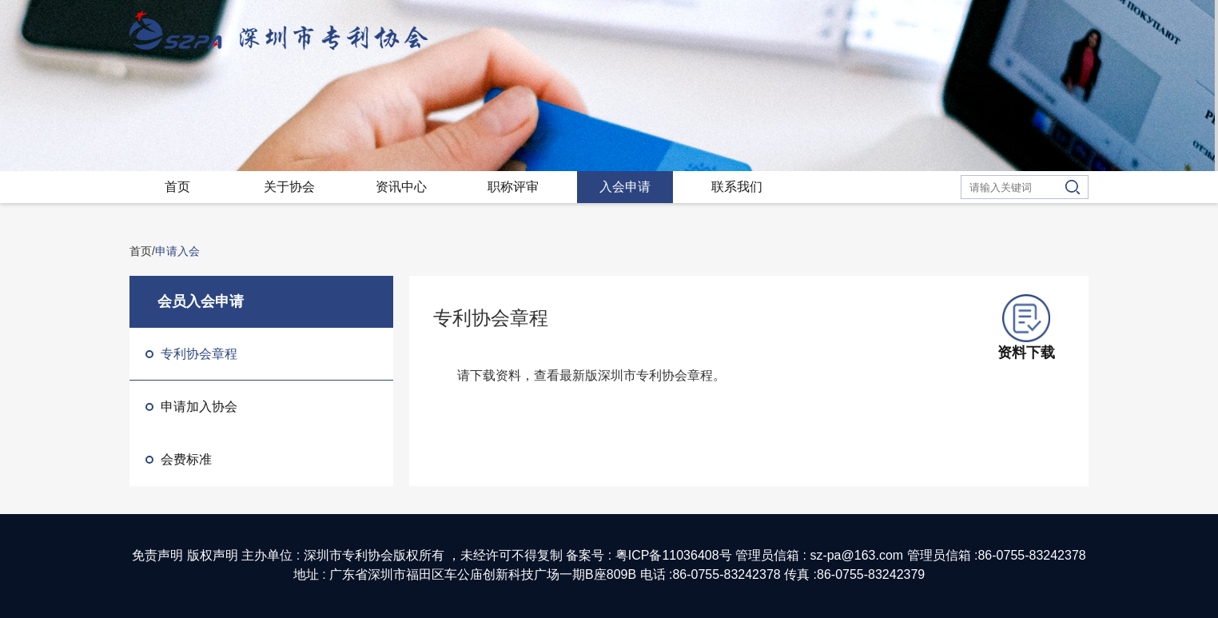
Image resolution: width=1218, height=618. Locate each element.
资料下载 (1026, 327)
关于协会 (289, 186)
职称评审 (513, 186)
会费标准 (178, 459)
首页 (177, 186)
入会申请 (625, 186)
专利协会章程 (191, 354)
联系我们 (736, 186)
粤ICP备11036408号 (673, 555)
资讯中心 (401, 186)
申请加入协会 (191, 406)
